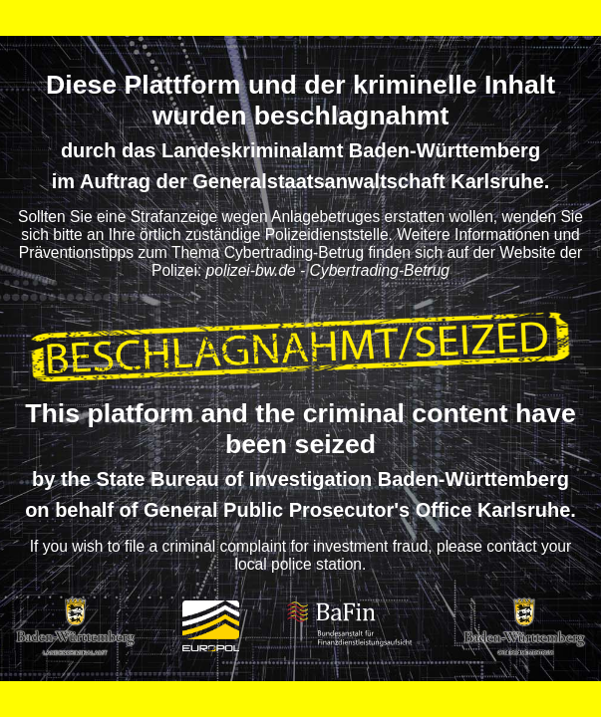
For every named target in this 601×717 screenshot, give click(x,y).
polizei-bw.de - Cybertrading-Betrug (328, 270)
